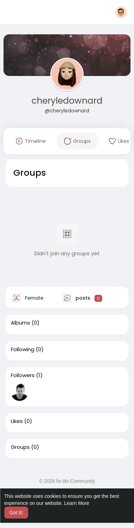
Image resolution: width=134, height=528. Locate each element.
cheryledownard (67, 101)
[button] (121, 12)
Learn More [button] (76, 503)
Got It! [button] (16, 512)
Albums (20, 323)
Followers (23, 375)
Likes (17, 421)
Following (22, 349)
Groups (20, 447)
